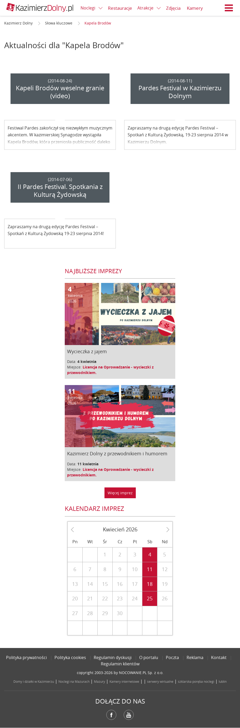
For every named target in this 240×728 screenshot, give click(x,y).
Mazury (99, 681)
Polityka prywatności (26, 657)
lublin (223, 681)
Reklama (195, 657)
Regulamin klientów (120, 664)
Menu (229, 8)
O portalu (148, 657)
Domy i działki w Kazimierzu (33, 681)
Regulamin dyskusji (113, 657)
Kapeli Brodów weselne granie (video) (60, 92)
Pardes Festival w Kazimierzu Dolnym (180, 92)
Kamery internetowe (124, 681)
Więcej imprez (120, 492)
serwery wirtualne (160, 681)
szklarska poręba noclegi (196, 681)
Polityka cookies (70, 657)
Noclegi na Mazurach (73, 681)
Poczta (172, 657)
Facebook (111, 715)
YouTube (129, 715)
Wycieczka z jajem (87, 351)
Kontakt (219, 657)
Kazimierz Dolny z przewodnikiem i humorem (117, 453)
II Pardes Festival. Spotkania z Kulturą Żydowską (60, 190)
